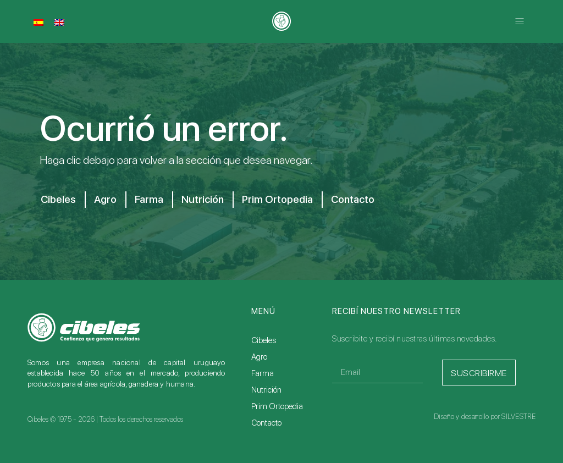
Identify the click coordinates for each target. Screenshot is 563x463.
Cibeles (58, 199)
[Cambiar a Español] (38, 22)
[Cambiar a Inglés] (59, 22)
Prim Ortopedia (289, 199)
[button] (519, 21)
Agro (107, 199)
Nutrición (210, 199)
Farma (154, 199)
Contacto (369, 199)
